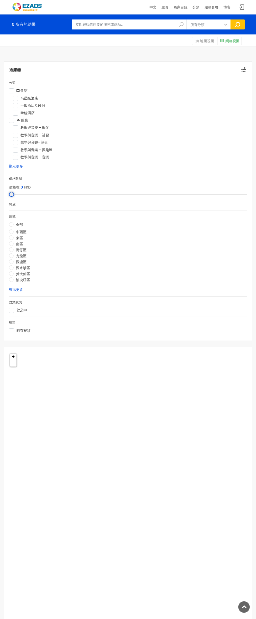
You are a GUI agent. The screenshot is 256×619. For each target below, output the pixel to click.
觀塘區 (21, 261)
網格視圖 (230, 40)
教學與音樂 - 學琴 (54, 127)
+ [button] (13, 357)
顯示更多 (16, 166)
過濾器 (15, 70)
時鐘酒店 (54, 113)
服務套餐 (211, 7)
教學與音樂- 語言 (54, 142)
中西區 (21, 231)
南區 (19, 243)
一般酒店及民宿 (54, 105)
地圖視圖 (204, 40)
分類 (196, 7)
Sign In (241, 7)
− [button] (13, 363)
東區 (19, 237)
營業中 (50, 310)
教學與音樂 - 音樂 (54, 157)
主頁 (165, 7)
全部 (19, 224)
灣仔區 (21, 249)
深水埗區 (23, 267)
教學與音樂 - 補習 (54, 135)
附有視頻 (50, 330)
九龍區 (21, 255)
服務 (50, 120)
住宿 (50, 90)
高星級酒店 (54, 98)
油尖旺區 (23, 279)
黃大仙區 (23, 273)
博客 (227, 7)
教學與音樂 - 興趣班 (54, 150)
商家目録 (181, 7)
